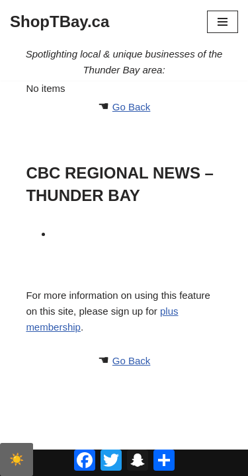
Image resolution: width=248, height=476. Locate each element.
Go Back (131, 106)
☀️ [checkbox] (16, 459)
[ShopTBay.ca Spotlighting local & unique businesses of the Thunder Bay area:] (59, 21)
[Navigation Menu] (222, 22)
